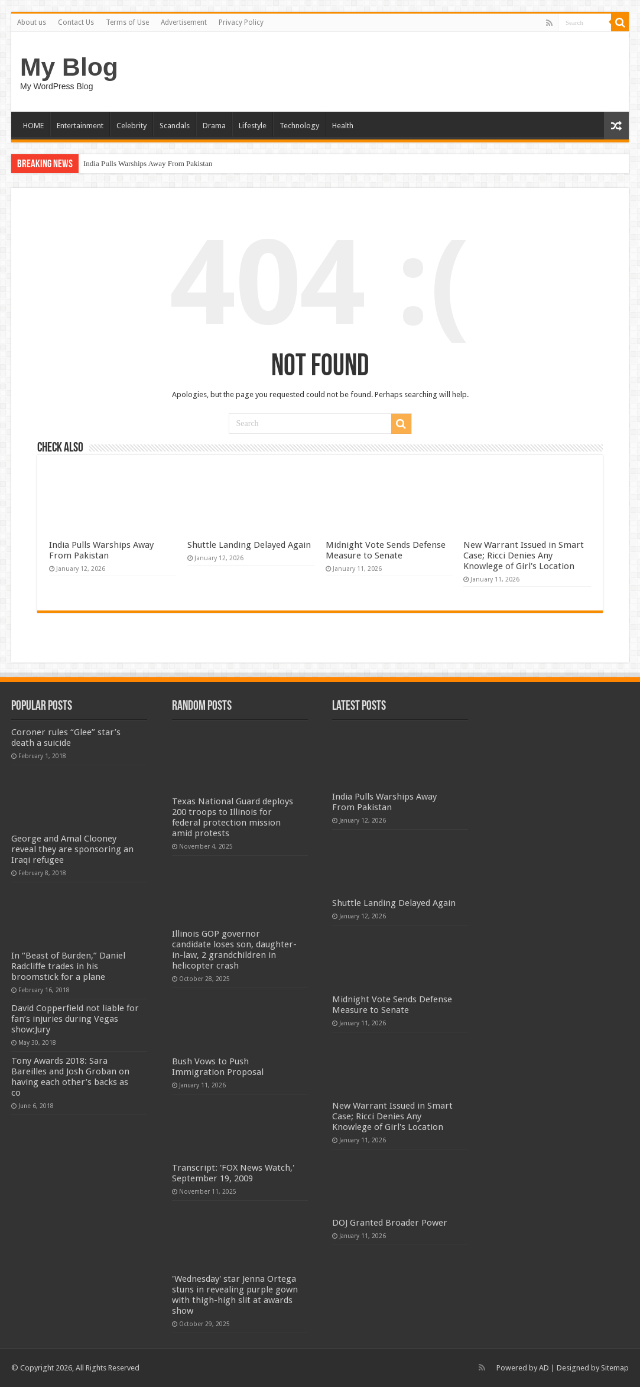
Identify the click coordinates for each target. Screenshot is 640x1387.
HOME (33, 125)
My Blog (69, 67)
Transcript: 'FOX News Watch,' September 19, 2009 (233, 1173)
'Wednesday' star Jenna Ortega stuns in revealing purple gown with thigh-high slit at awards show (235, 1295)
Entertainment (80, 125)
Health (342, 125)
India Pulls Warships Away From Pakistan (147, 163)
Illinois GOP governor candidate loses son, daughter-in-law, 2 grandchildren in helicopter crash (234, 949)
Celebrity (131, 125)
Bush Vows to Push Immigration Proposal (218, 1066)
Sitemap (615, 1367)
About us (31, 22)
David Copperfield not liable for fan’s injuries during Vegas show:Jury (75, 1019)
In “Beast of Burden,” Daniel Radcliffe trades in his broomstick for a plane (68, 966)
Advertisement (184, 22)
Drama (214, 125)
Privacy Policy (241, 22)
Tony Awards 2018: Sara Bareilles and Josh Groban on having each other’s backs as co (70, 1076)
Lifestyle (253, 125)
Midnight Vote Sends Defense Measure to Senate (386, 550)
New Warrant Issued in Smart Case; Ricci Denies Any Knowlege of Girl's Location (523, 555)
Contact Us (76, 22)
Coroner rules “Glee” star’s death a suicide (66, 737)
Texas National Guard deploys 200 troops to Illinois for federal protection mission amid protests (232, 817)
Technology (299, 125)
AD (544, 1367)
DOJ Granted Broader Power (389, 1222)
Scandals (175, 125)
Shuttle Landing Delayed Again (249, 545)
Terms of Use (127, 22)
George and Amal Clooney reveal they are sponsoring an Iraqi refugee (72, 849)
